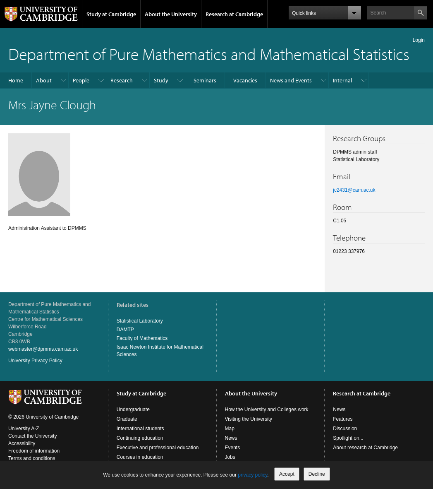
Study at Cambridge (111, 14)
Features (342, 419)
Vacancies (245, 80)
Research (121, 80)
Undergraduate (133, 409)
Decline (317, 474)
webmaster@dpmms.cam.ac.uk (43, 349)
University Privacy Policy (35, 361)
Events (232, 447)
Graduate (127, 419)
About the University (171, 14)
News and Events (291, 80)
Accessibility (21, 443)
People (81, 80)
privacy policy (252, 475)
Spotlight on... (348, 438)
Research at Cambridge (234, 14)
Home (15, 80)
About (44, 80)
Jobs (230, 457)
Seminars (205, 80)
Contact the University (32, 436)
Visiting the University (249, 419)
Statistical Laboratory (140, 321)
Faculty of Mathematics (142, 338)
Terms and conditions (31, 458)
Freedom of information (34, 451)
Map (229, 428)
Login (419, 40)
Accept (286, 474)
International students (140, 428)
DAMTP (125, 329)
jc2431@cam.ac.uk (354, 190)
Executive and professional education (158, 447)
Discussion (345, 428)
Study (161, 80)
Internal (342, 80)
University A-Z (23, 428)
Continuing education (140, 438)
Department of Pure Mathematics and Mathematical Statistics (208, 53)
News (231, 438)
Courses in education (140, 457)
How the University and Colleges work (267, 409)
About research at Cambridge (365, 447)
